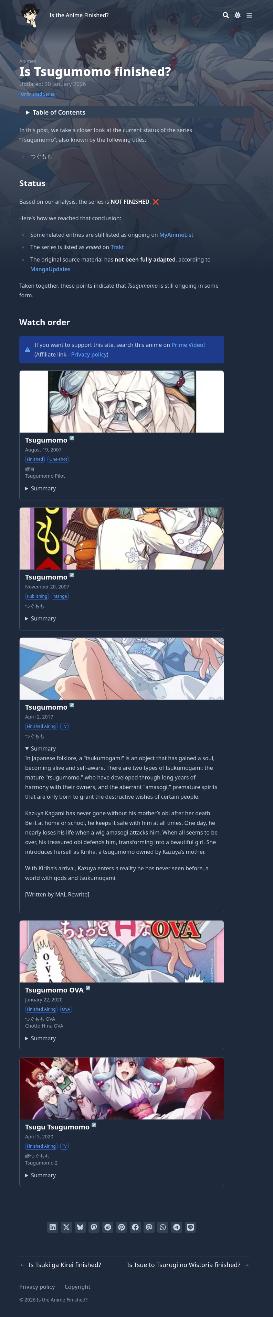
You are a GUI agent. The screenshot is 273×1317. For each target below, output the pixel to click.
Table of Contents (59, 112)
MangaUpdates (50, 269)
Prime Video (187, 345)
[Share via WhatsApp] (162, 1227)
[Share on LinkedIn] (52, 1227)
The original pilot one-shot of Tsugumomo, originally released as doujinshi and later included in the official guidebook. (40, 488)
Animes (27, 61)
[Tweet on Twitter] (66, 1227)
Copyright (78, 1287)
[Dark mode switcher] (237, 15)
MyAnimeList (176, 234)
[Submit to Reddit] (107, 1227)
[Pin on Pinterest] (121, 1227)
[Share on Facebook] (135, 1227)
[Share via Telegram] (176, 1227)
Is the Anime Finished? (79, 15)
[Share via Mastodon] (93, 1227)
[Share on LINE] (190, 1227)
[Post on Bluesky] (80, 1227)
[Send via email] (149, 1227)
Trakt (117, 247)
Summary (43, 488)
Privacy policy (89, 354)
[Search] (226, 15)
